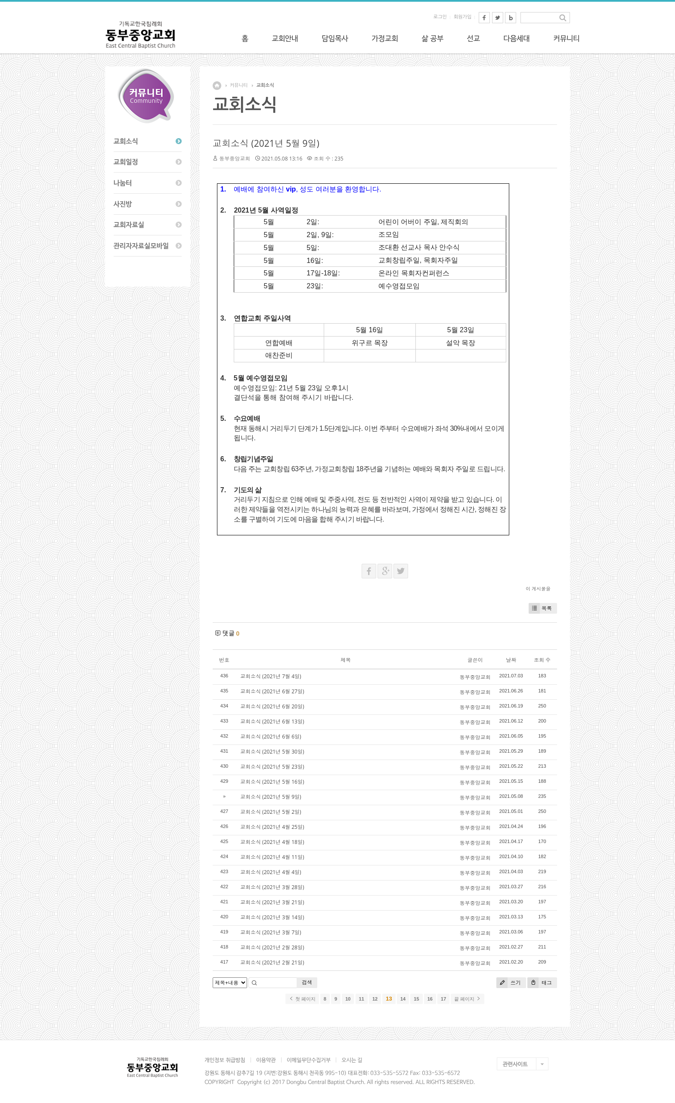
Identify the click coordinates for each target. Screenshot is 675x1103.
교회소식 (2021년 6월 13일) (272, 721)
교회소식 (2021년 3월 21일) (272, 902)
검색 (307, 982)
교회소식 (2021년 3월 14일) (272, 917)
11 (361, 998)
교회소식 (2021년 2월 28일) (272, 947)
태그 (539, 982)
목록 (540, 608)
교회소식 (265, 85)
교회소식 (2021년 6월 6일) (270, 736)
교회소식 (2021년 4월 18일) (272, 842)
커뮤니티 (239, 85)
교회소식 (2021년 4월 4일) (270, 872)
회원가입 (462, 17)
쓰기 (508, 982)
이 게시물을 (538, 588)
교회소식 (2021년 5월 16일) (272, 781)
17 (443, 998)
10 (347, 998)
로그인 (440, 17)
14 (403, 998)
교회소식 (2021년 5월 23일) (272, 766)
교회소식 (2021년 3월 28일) (272, 887)
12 (375, 998)
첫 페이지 (302, 998)
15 (416, 998)
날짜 (511, 660)
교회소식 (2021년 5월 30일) (272, 751)
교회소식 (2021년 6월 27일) (272, 691)
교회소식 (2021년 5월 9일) (266, 143)
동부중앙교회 (234, 158)
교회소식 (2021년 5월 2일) (270, 812)
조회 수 (542, 660)
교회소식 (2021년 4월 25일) (272, 827)
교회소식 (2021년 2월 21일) (272, 962)
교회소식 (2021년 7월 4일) (270, 676)
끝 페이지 (467, 998)
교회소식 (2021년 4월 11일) (272, 857)
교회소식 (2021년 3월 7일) (270, 932)
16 (430, 998)
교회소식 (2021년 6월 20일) (272, 706)
